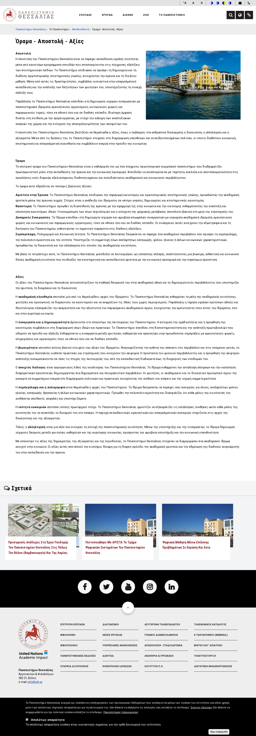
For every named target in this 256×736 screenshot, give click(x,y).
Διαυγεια (108, 656)
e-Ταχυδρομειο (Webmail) (211, 635)
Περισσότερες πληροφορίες (120, 713)
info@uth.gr (35, 682)
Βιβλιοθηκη (67, 635)
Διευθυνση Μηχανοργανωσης (213, 666)
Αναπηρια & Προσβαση (158, 656)
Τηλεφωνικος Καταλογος (210, 624)
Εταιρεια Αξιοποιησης (74, 666)
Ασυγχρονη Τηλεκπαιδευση (162, 624)
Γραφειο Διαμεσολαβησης (161, 635)
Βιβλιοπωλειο (69, 645)
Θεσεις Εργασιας (112, 635)
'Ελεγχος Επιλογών (201, 709)
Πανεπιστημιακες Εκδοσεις (78, 656)
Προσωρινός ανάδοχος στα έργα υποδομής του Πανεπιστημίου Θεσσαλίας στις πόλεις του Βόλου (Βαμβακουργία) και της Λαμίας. (38, 547)
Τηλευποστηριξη (205, 656)
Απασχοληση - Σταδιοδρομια (163, 645)
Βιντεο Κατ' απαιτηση (208, 645)
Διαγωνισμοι (110, 624)
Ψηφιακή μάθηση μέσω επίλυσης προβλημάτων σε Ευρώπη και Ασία (186, 544)
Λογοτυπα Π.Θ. (153, 666)
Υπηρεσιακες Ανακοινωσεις (119, 645)
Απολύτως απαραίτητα (48, 721)
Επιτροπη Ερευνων (72, 624)
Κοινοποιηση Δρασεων (116, 666)
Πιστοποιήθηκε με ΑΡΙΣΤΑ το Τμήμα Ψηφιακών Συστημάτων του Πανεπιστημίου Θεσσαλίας (115, 547)
